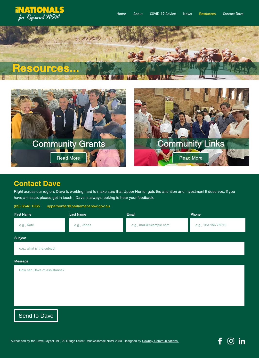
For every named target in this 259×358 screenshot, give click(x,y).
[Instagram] (230, 341)
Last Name (77, 214)
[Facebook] (220, 341)
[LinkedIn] (241, 341)
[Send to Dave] (36, 315)
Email (131, 214)
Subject (20, 238)
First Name (22, 214)
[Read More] (68, 157)
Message (21, 261)
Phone (196, 214)
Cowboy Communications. (160, 341)
